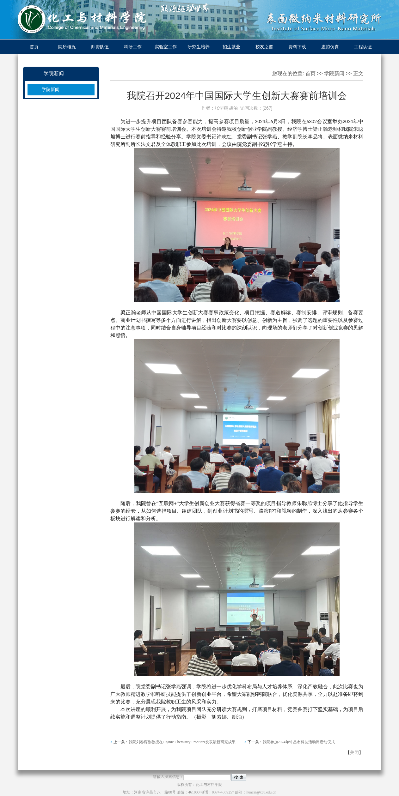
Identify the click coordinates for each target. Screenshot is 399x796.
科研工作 (133, 46)
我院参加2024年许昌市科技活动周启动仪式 (299, 742)
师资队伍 (100, 46)
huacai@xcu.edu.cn (261, 792)
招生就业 (231, 46)
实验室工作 (166, 46)
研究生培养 (198, 46)
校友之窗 (264, 46)
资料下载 (297, 46)
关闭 (354, 752)
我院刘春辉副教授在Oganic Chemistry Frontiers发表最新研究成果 (182, 742)
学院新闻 (50, 89)
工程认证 (363, 46)
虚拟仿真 (330, 46)
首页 (34, 46)
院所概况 (67, 46)
